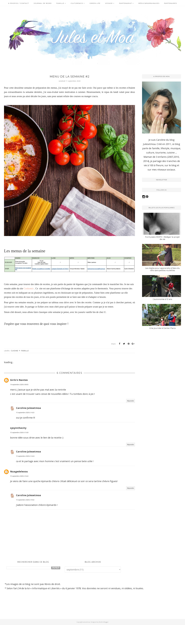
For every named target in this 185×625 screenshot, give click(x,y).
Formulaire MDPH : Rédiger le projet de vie (162, 238)
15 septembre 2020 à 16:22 (19, 476)
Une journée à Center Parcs (162, 328)
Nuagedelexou (19, 471)
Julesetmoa (86, 622)
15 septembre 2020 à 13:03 (19, 433)
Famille (25, 351)
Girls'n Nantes (19, 380)
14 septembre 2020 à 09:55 (19, 385)
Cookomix (29, 288)
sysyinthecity (18, 428)
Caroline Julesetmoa (28, 408)
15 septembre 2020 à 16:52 (25, 500)
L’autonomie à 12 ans (162, 299)
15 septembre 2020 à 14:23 (25, 413)
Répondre (130, 401)
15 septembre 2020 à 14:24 (25, 456)
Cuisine (14, 351)
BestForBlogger (104, 622)
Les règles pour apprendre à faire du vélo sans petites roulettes (162, 269)
